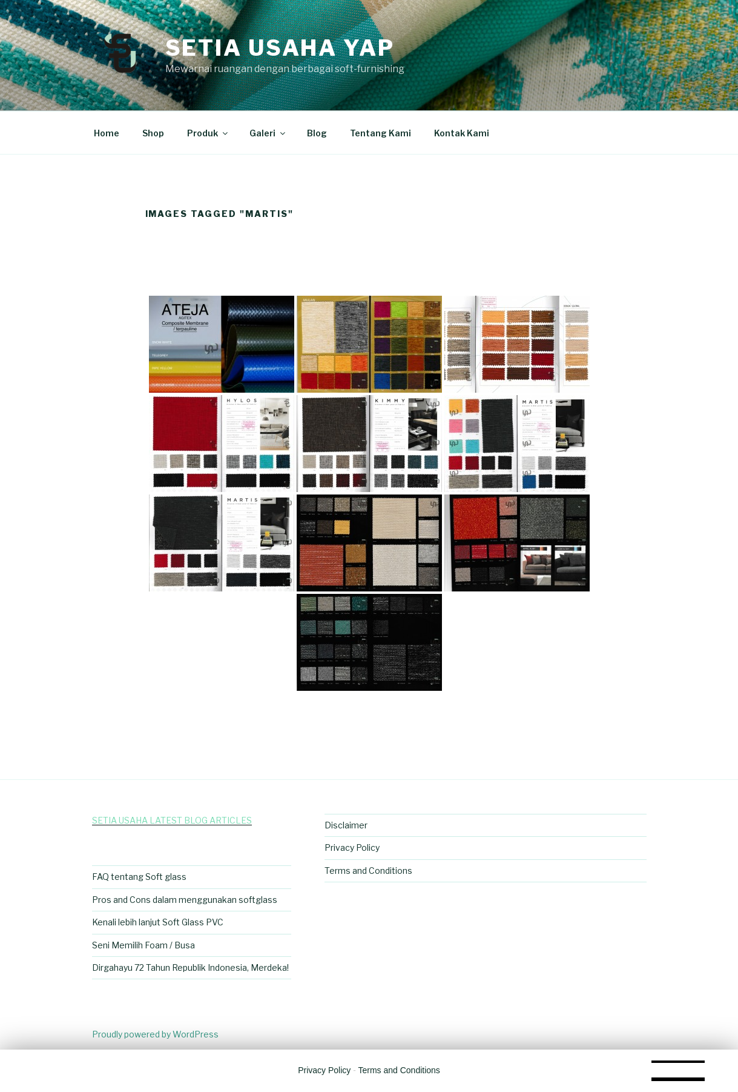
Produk (208, 133)
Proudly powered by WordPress (155, 1034)
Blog (317, 133)
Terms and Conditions (368, 870)
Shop (153, 133)
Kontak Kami (461, 133)
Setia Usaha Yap (280, 48)
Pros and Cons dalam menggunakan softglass (184, 899)
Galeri (268, 133)
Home (106, 133)
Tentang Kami (380, 133)
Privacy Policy (352, 847)
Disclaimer (346, 825)
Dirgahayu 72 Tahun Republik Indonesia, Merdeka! (190, 967)
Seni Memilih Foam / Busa (143, 945)
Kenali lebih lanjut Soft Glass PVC (157, 922)
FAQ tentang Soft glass (139, 876)
